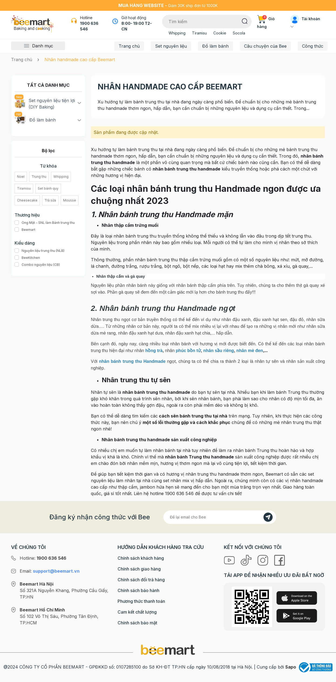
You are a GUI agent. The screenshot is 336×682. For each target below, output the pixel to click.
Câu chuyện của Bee (265, 46)
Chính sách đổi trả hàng (141, 579)
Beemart (25, 229)
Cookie (219, 33)
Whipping (177, 33)
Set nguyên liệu (171, 46)
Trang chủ (129, 46)
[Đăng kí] (268, 517)
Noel (21, 177)
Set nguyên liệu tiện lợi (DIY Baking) (45, 103)
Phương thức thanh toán (141, 601)
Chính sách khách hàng (141, 558)
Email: (50, 571)
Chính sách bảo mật (137, 622)
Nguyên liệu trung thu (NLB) (39, 250)
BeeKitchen (27, 257)
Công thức (312, 46)
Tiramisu (199, 33)
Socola (239, 33)
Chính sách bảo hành (138, 590)
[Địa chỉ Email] (219, 517)
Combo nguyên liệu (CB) (37, 264)
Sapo (290, 667)
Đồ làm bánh (215, 46)
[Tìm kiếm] (245, 21)
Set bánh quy (48, 188)
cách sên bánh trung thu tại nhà (192, 416)
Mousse (69, 200)
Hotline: (43, 558)
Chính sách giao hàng (139, 569)
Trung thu (39, 177)
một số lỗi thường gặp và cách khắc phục (186, 422)
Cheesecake (27, 200)
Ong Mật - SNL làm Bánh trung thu (45, 222)
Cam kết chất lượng (137, 612)
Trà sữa (50, 200)
